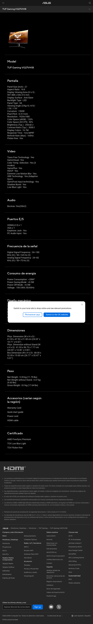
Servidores (28, 558)
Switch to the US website (57, 314)
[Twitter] (58, 606)
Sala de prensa (51, 549)
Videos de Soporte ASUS (55, 592)
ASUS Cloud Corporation (55, 556)
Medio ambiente (74, 583)
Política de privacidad (10, 620)
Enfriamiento (7, 574)
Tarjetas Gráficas (8, 567)
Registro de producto (54, 582)
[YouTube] (51, 606)
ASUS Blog (73, 561)
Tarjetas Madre (7, 564)
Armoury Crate (74, 568)
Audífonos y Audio (30, 572)
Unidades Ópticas (30, 540)
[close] (82, 304)
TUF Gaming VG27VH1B (14, 9)
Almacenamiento (30, 536)
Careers (49, 563)
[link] (46, 3)
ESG (70, 579)
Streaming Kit (29, 576)
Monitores (6, 543)
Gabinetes (6, 571)
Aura (70, 572)
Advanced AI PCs (75, 565)
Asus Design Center (76, 550)
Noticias (49, 540)
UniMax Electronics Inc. (54, 560)
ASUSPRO (72, 554)
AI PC (71, 536)
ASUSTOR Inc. (51, 552)
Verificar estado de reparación (53, 571)
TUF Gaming (43, 528)
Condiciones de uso (54, 616)
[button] (3, 3)
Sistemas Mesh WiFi (31, 554)
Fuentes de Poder (8, 578)
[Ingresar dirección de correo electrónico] (16, 607)
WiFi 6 (26, 547)
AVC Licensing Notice (76, 558)
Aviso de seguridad (53, 589)
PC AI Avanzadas (75, 540)
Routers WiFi (28, 551)
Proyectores (6, 547)
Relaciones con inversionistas (51, 544)
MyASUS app (51, 596)
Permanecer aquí (32, 314)
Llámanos (49, 585)
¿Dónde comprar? (75, 543)
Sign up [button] (37, 607)
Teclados (27, 565)
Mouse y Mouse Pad (31, 569)
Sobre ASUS (50, 536)
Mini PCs (5, 554)
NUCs (4, 551)
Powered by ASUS (75, 547)
